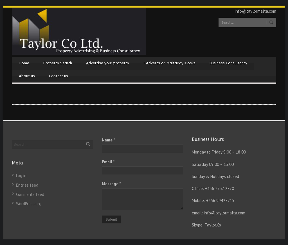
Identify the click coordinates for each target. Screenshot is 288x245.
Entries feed (27, 185)
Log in (21, 175)
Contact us (58, 76)
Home (24, 63)
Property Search (57, 63)
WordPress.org (28, 203)
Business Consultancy (228, 63)
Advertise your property (107, 63)
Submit (111, 219)
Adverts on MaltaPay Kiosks (169, 63)
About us (27, 76)
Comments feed (30, 194)
